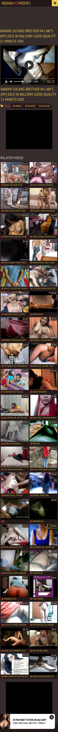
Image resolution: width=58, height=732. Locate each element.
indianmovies (16, 3)
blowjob (30, 105)
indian (17, 105)
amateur (44, 105)
